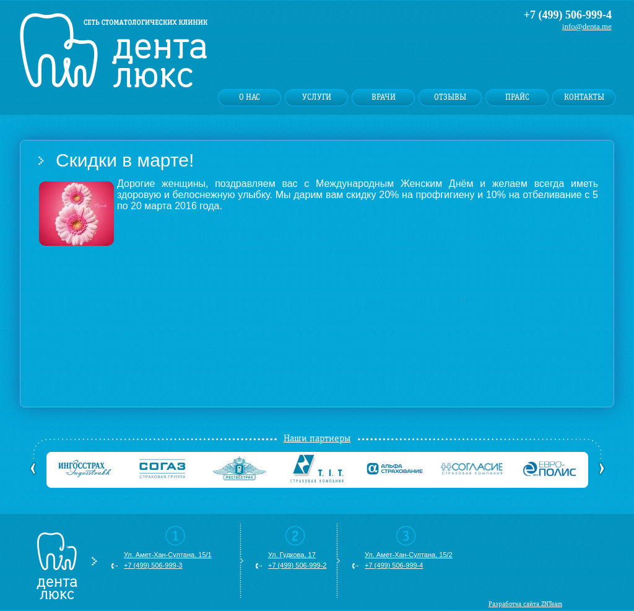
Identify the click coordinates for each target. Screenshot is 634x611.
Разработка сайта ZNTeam (525, 604)
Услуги (316, 97)
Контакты (584, 97)
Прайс (517, 97)
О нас (249, 97)
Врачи (383, 97)
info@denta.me (587, 26)
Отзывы (450, 97)
